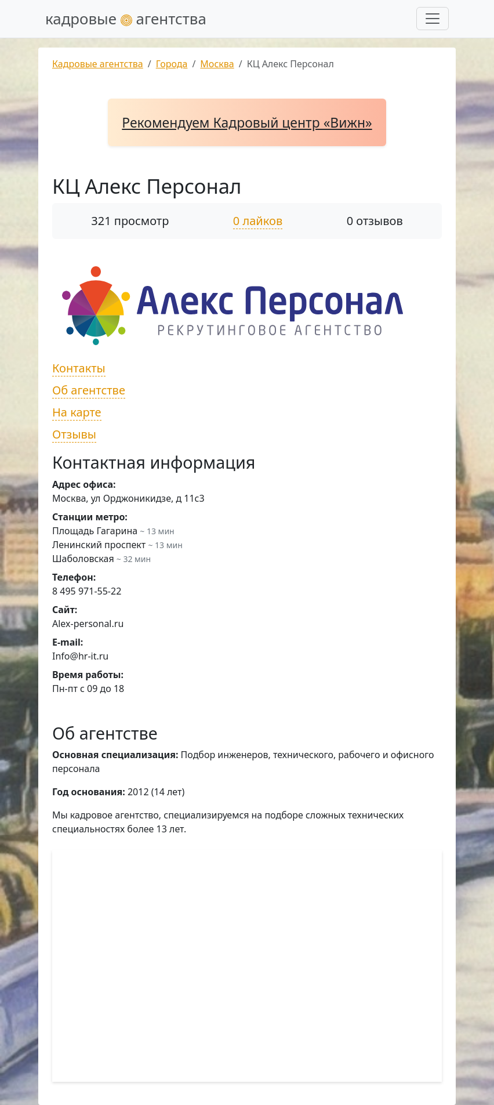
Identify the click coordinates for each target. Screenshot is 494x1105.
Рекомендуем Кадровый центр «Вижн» (247, 122)
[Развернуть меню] (432, 18)
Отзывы (74, 434)
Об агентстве (88, 390)
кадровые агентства (125, 18)
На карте (76, 412)
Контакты (79, 368)
